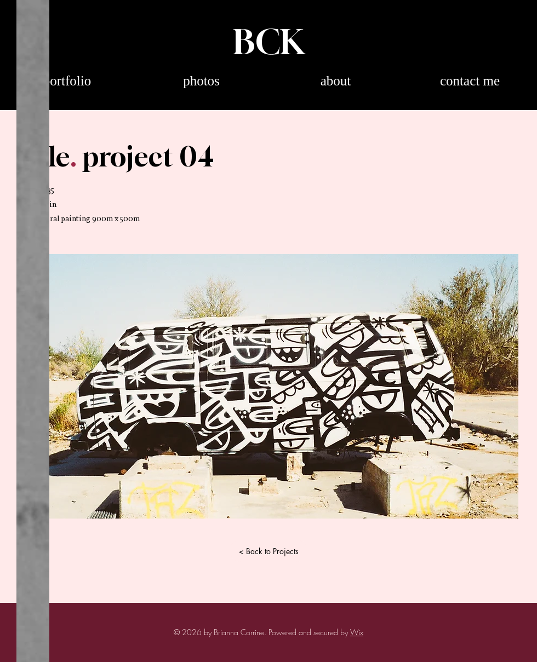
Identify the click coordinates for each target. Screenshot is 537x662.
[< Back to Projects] (268, 551)
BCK (269, 41)
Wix (356, 632)
